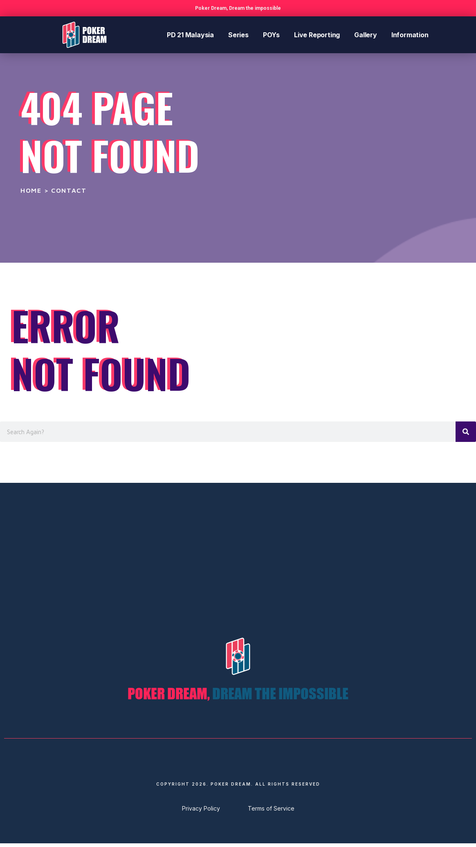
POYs (271, 35)
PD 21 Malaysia (190, 35)
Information (410, 35)
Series (238, 35)
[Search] (466, 431)
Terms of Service (271, 812)
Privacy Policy (201, 812)
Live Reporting (317, 35)
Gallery (365, 35)
